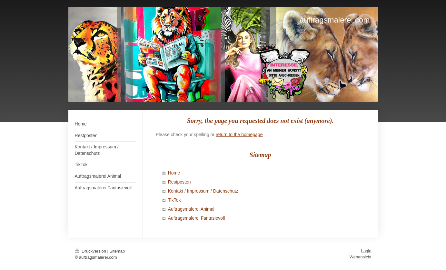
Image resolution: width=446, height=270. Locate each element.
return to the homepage (239, 134)
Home (174, 172)
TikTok (174, 200)
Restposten (179, 182)
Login (366, 250)
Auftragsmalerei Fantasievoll (196, 218)
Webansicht (361, 257)
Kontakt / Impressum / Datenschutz (203, 191)
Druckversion (91, 251)
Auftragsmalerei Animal (191, 209)
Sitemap (117, 251)
